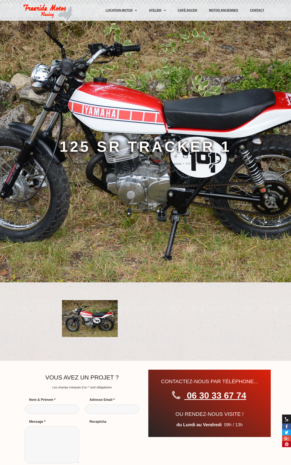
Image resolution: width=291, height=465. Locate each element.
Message (37, 421)
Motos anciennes (223, 10)
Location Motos (119, 10)
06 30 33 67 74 (213, 395)
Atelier (155, 10)
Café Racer (187, 10)
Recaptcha (97, 421)
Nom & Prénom (42, 400)
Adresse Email (102, 400)
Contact (257, 10)
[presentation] (113, 433)
